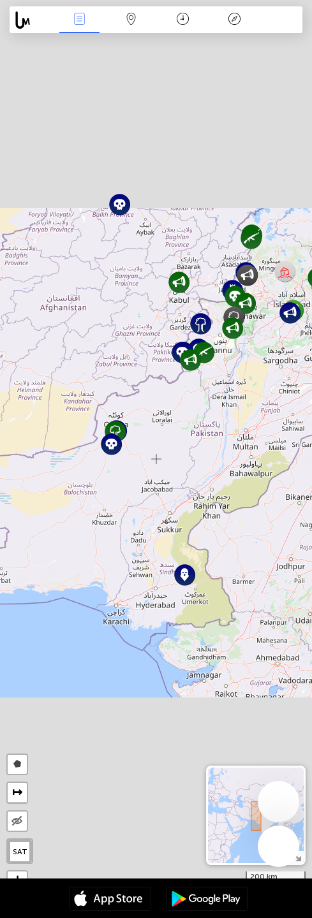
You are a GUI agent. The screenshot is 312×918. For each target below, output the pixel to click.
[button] (284, 271)
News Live (79, 20)
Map (130, 20)
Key (234, 20)
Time (182, 20)
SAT (20, 851)
